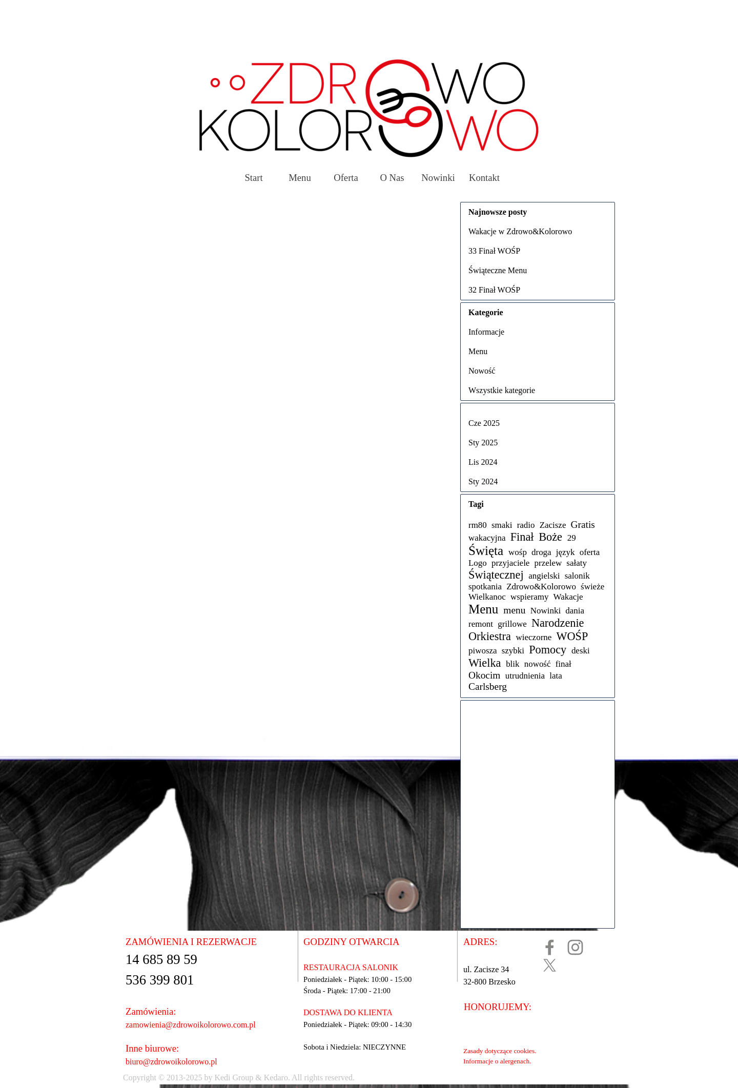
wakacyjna (487, 538)
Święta (485, 551)
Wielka (484, 662)
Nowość (481, 370)
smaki (501, 525)
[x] (550, 965)
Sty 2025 (483, 442)
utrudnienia (525, 676)
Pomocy (547, 649)
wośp (517, 552)
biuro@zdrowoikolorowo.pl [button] (171, 1061)
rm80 (477, 525)
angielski (544, 576)
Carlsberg (487, 686)
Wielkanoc (487, 597)
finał (563, 664)
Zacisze (553, 525)
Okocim (484, 675)
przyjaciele (510, 563)
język (565, 552)
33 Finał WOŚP (494, 251)
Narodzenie (557, 623)
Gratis (583, 524)
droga (541, 552)
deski (580, 650)
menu (514, 610)
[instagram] (575, 947)
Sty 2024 (483, 481)
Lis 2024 (482, 462)
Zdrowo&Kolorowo (541, 586)
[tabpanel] (336, 1078)
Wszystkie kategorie (501, 390)
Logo (477, 563)
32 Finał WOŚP (494, 289)
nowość (537, 664)
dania (574, 610)
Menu (300, 177)
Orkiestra (489, 636)
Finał (522, 536)
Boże (550, 536)
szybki (513, 650)
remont (480, 624)
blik (512, 664)
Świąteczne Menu (497, 270)
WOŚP (572, 636)
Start (253, 177)
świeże (592, 586)
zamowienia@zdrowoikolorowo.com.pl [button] (191, 1024)
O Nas (392, 177)
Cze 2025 (484, 423)
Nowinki (438, 177)
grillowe (512, 624)
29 (571, 538)
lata (555, 676)
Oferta (346, 177)
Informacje (486, 331)
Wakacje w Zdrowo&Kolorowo (520, 231)
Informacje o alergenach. (497, 1061)
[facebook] (550, 947)
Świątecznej (496, 574)
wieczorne (534, 637)
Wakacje (568, 597)
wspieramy (529, 597)
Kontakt (484, 177)
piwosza (482, 650)
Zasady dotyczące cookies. (499, 1051)
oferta (590, 552)
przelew (548, 563)
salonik (577, 576)
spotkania (485, 586)
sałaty (576, 563)
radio (526, 525)
